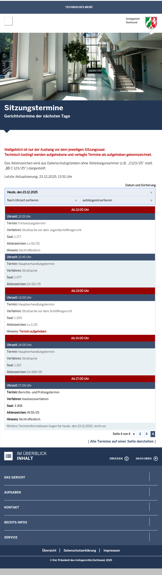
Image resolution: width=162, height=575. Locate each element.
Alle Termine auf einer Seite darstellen (122, 441)
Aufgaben (12, 492)
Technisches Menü (79, 7)
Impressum (112, 550)
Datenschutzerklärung (80, 550)
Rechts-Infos (15, 522)
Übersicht (49, 550)
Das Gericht (14, 477)
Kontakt (11, 507)
